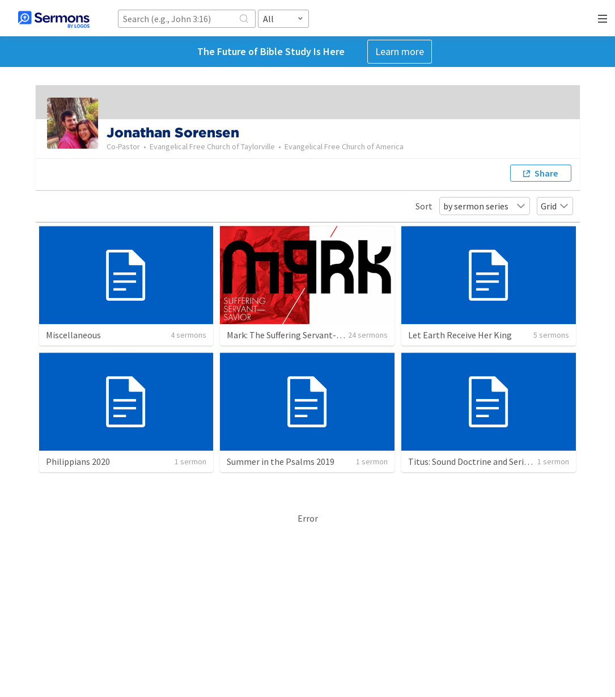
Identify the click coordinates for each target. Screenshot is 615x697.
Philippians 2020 (78, 461)
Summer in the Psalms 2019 (280, 461)
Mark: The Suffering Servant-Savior (293, 335)
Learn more (399, 51)
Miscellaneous (73, 335)
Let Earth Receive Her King (460, 335)
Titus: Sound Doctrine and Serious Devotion (491, 461)
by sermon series (484, 206)
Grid (555, 206)
